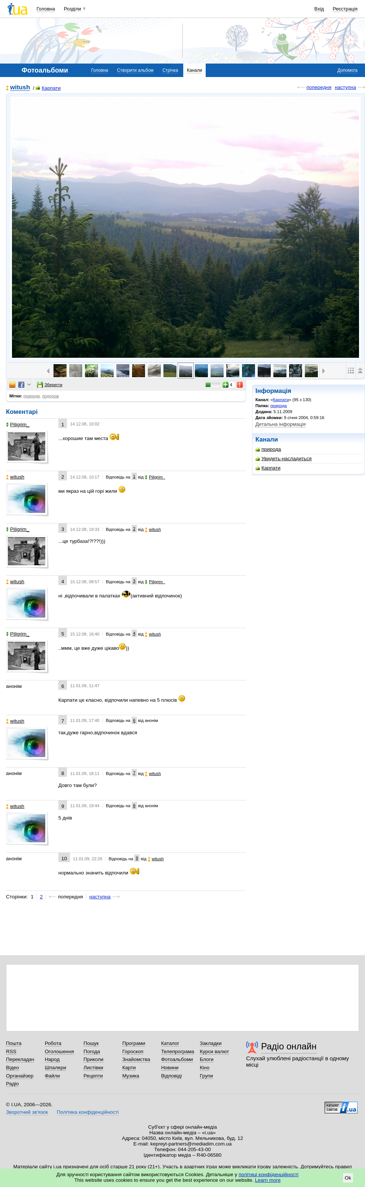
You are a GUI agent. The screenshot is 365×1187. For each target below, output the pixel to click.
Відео (12, 1067)
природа (278, 405)
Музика (130, 1076)
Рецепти (93, 1076)
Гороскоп (132, 1051)
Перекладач (20, 1059)
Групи (206, 1076)
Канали (194, 70)
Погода (91, 1051)
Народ (52, 1059)
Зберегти (49, 385)
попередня (318, 87)
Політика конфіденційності (88, 1112)
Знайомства (136, 1059)
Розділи (72, 9)
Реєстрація (345, 9)
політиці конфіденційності (268, 1174)
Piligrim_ (18, 424)
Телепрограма (177, 1051)
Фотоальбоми (177, 1059)
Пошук (91, 1043)
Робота (53, 1043)
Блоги (207, 1059)
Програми (133, 1043)
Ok (348, 1178)
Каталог (170, 1043)
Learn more (268, 1180)
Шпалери (55, 1067)
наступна (345, 87)
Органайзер (19, 1076)
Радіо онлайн (289, 1046)
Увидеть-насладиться (283, 458)
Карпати (48, 88)
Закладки (210, 1043)
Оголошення (59, 1051)
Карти (129, 1067)
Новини (170, 1067)
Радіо (12, 1083)
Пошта (13, 1043)
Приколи (93, 1059)
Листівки (93, 1067)
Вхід (319, 9)
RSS (11, 1051)
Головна (46, 9)
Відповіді (171, 1076)
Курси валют (214, 1051)
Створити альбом (135, 70)
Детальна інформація (280, 424)
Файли (52, 1076)
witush (20, 87)
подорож (50, 396)
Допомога (347, 70)
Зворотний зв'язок (27, 1112)
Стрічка (170, 70)
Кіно (204, 1067)
